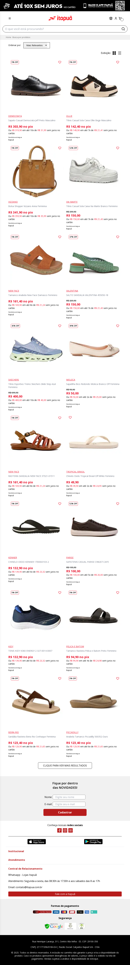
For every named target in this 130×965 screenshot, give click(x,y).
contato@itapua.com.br (29, 887)
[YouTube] (70, 830)
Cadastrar (65, 812)
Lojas (110, 18)
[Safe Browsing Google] (54, 926)
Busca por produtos (21, 37)
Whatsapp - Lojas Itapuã (22, 875)
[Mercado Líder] (70, 926)
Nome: (48, 797)
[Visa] (56, 912)
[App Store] (36, 841)
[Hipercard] (72, 912)
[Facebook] (59, 830)
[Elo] (80, 912)
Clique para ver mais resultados (65, 765)
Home (8, 37)
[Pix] (93, 912)
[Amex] (87, 912)
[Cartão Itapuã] (42, 911)
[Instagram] (65, 830)
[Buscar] (123, 29)
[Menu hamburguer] (9, 18)
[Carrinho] (120, 18)
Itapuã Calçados (60, 18)
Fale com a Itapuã (65, 894)
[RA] (81, 926)
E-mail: (48, 804)
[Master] (64, 912)
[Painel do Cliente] (115, 18)
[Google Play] (93, 841)
